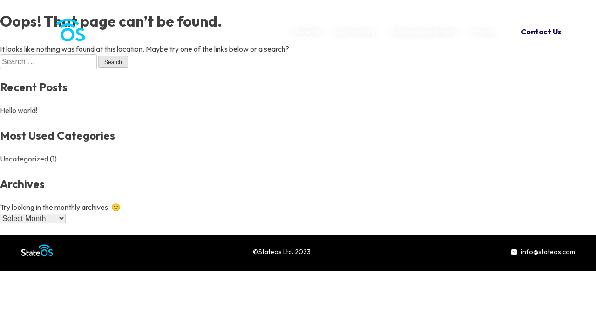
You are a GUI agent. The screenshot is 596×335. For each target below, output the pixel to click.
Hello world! (18, 110)
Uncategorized (24, 158)
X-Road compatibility (424, 31)
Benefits (307, 31)
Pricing (483, 31)
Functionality (355, 31)
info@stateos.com (542, 252)
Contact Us (541, 31)
